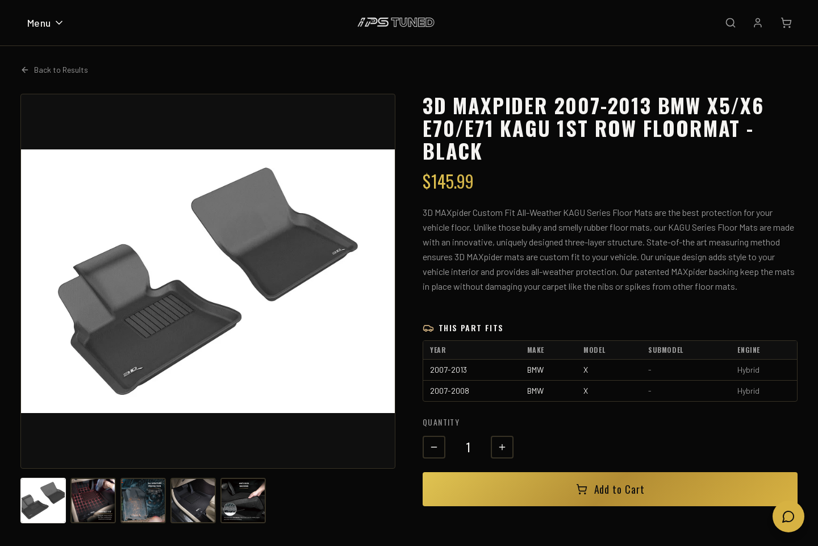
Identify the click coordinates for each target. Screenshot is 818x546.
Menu (46, 22)
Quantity (441, 422)
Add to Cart (610, 489)
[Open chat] (788, 516)
